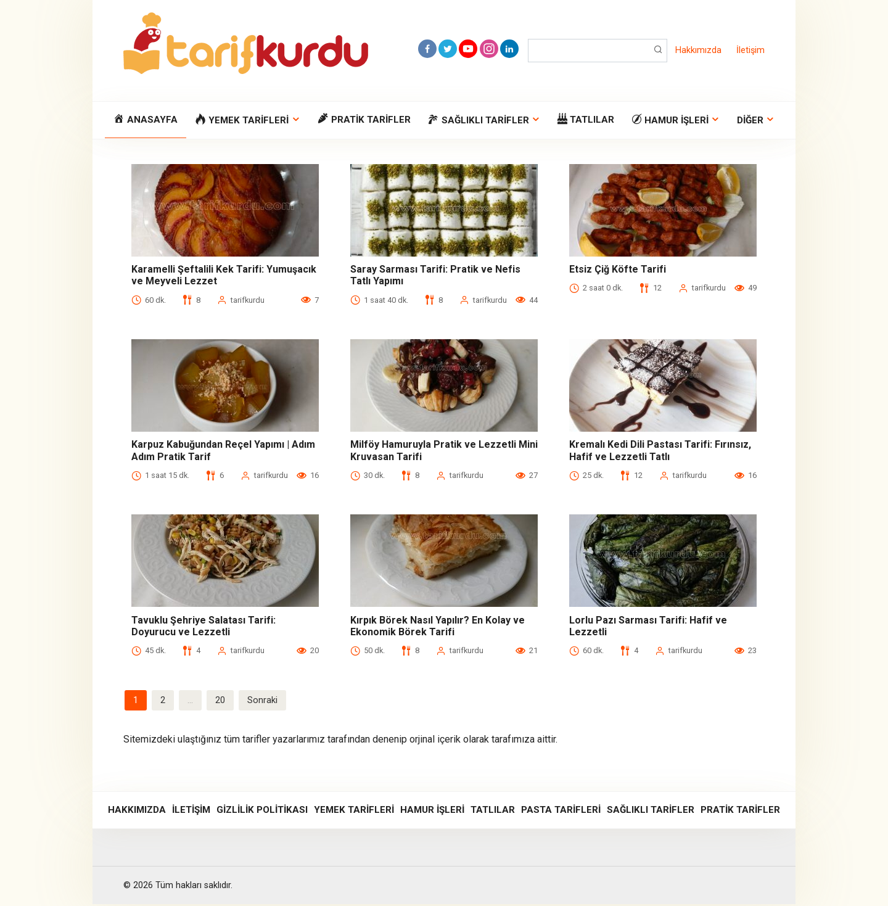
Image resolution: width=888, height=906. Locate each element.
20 (222, 701)
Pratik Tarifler (740, 811)
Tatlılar (493, 811)
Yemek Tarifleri (354, 811)
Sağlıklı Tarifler (650, 811)
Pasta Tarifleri (561, 811)
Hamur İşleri (432, 811)
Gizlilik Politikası (262, 811)
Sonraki (266, 701)
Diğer (750, 120)
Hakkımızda (698, 50)
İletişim (750, 50)
